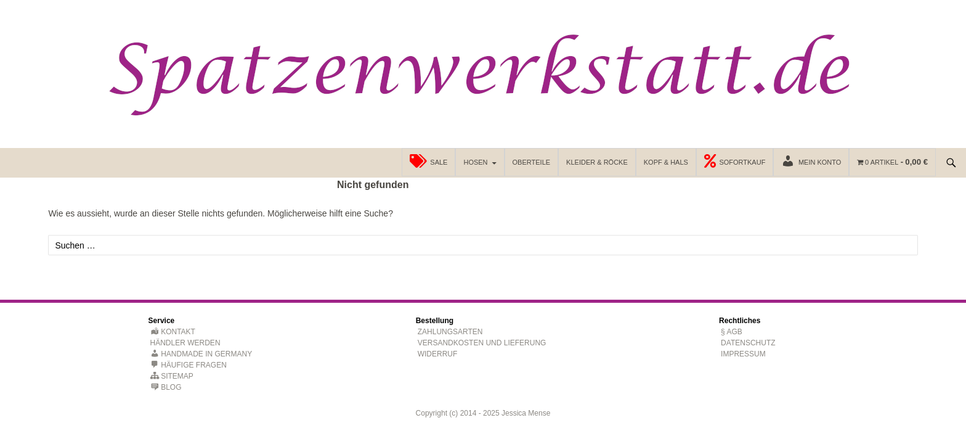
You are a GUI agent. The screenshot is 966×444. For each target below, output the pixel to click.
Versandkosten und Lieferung (482, 343)
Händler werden (185, 343)
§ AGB (731, 331)
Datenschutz (748, 343)
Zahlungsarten (450, 331)
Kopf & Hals (666, 162)
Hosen (475, 162)
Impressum (743, 354)
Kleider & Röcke (597, 162)
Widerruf (438, 354)
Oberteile (532, 162)
